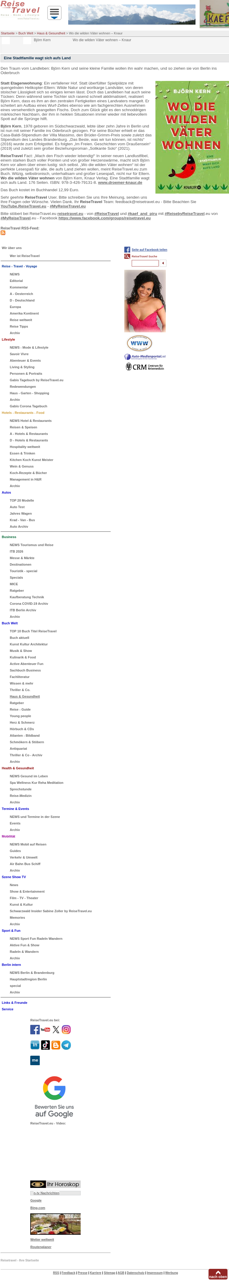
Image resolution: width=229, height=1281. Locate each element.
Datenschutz (135, 1272)
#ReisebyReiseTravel (184, 213)
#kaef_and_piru (142, 213)
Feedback (68, 1272)
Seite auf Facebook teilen (149, 249)
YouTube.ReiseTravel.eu (23, 206)
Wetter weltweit (42, 1239)
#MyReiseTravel (16, 218)
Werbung (171, 1272)
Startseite (8, 33)
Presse (83, 1272)
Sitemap (109, 1272)
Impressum (155, 1272)
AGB (121, 1272)
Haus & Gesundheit (51, 33)
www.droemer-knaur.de (120, 182)
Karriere (95, 1272)
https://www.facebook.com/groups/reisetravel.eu (104, 218)
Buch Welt (25, 33)
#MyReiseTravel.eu (68, 206)
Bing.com (37, 1208)
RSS (56, 1272)
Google (36, 1200)
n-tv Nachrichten (46, 1193)
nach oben (218, 1277)
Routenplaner (40, 1247)
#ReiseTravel (106, 213)
